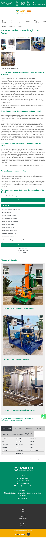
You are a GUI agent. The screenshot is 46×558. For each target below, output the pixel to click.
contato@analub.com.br (39, 3)
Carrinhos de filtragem (7, 212)
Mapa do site (23, 525)
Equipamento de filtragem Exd (9, 236)
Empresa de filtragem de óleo (9, 233)
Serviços (11, 21)
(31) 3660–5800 (17, 3)
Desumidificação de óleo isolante (9, 230)
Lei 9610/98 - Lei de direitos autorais (14, 459)
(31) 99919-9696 (23, 3)
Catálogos (27, 21)
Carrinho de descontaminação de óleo (11, 209)
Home (23, 507)
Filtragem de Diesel (6, 243)
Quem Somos (4, 21)
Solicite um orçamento (23, 200)
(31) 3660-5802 (28, 3)
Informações (5, 205)
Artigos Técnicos (36, 21)
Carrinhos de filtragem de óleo (9, 215)
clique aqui (17, 196)
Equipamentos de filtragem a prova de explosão (13, 240)
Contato (23, 521)
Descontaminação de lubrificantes (10, 221)
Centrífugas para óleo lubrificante (9, 218)
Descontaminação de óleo (8, 224)
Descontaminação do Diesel (8, 227)
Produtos (19, 21)
